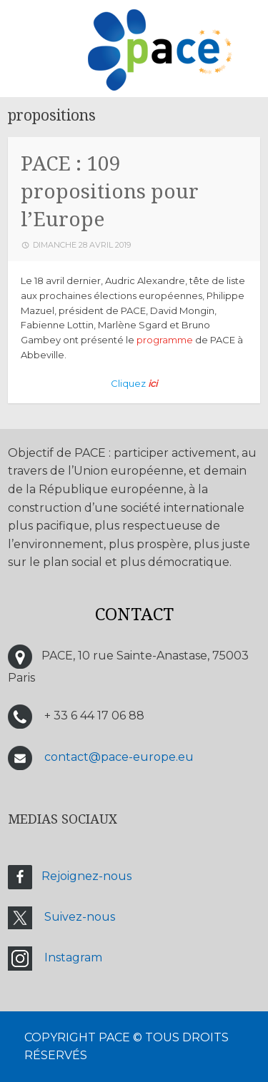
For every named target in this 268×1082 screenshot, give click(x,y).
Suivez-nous (79, 917)
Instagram (73, 957)
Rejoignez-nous (86, 876)
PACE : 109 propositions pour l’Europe (110, 191)
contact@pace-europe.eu (119, 757)
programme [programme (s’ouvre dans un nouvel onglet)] (165, 339)
